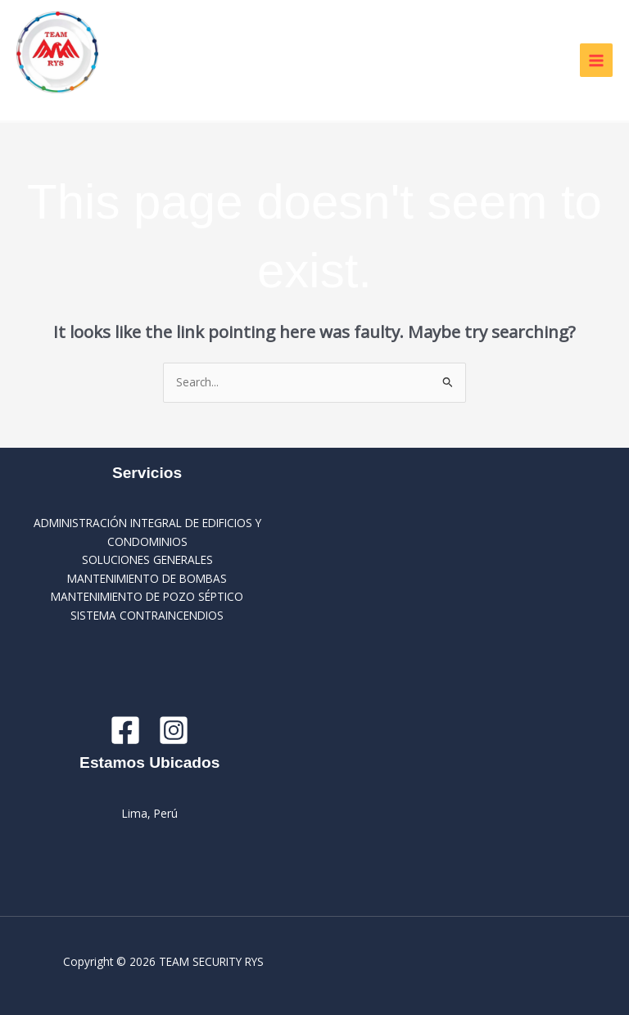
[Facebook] (125, 730)
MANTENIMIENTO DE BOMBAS (147, 578)
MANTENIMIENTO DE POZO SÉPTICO (147, 596)
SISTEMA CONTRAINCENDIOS (147, 615)
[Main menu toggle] (596, 60)
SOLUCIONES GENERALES (147, 559)
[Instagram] (173, 730)
